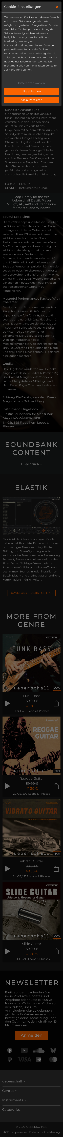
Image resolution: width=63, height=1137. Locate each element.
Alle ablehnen (31, 91)
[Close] (57, 7)
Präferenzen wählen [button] (31, 83)
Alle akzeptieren (31, 99)
